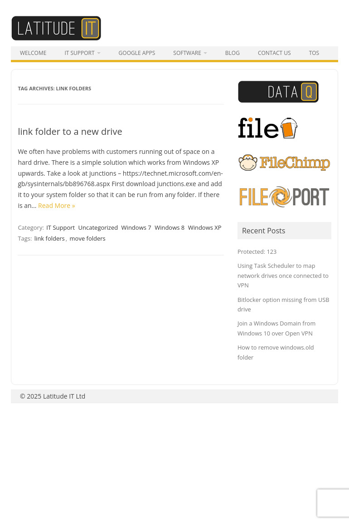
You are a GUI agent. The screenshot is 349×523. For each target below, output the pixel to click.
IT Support (79, 53)
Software (187, 53)
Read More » (56, 205)
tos (314, 53)
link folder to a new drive (70, 131)
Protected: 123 (257, 251)
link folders (49, 238)
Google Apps (137, 53)
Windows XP (205, 227)
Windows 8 (169, 227)
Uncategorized (98, 227)
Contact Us (274, 53)
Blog (232, 53)
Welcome (33, 53)
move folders (88, 238)
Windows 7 (136, 227)
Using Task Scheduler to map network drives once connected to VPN (283, 275)
